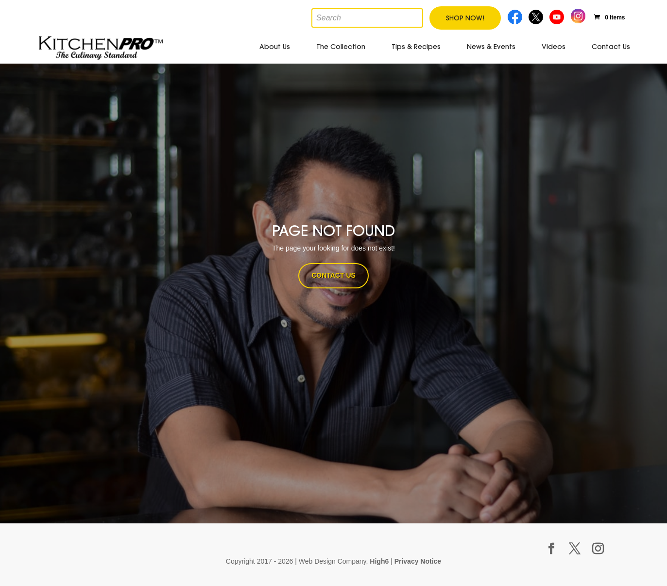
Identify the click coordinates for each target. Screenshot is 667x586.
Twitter (536, 16)
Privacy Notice (418, 561)
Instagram (578, 15)
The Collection (340, 46)
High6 (379, 561)
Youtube (558, 16)
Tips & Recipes (416, 46)
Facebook (515, 16)
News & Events (491, 46)
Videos (553, 46)
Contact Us (611, 46)
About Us (274, 46)
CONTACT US (333, 275)
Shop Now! (465, 18)
